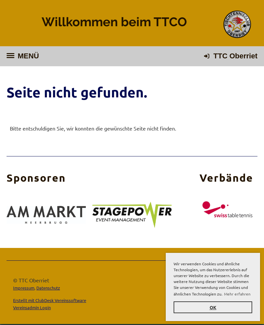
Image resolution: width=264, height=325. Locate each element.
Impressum (23, 288)
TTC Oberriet (235, 56)
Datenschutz (48, 288)
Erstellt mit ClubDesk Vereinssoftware (49, 300)
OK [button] (213, 307)
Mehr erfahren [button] (237, 293)
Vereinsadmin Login (32, 307)
